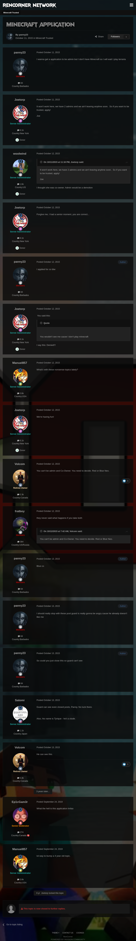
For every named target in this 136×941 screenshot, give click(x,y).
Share (99, 36)
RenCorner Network (29, 5)
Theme (55, 933)
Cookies (80, 933)
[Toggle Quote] (41, 162)
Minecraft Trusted (44, 38)
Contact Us (68, 933)
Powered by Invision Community (68, 939)
